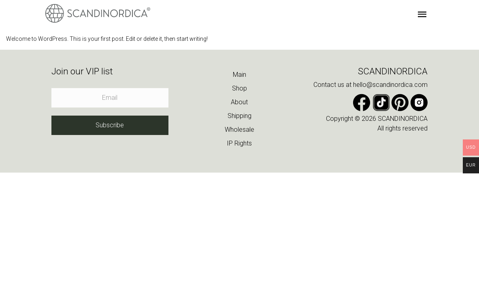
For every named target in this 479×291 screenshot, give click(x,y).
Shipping (239, 116)
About (239, 102)
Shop (239, 88)
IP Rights (239, 143)
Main (239, 74)
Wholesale (239, 129)
